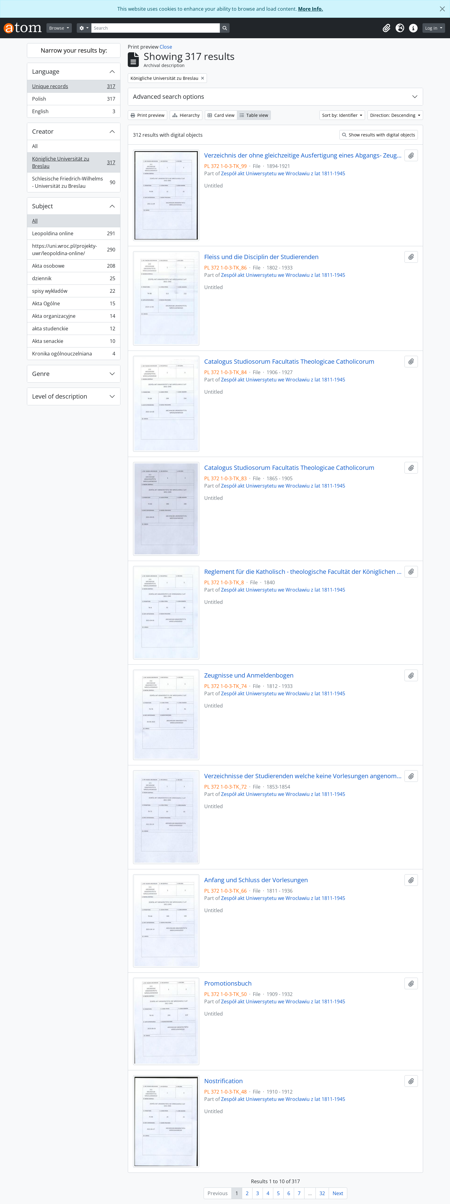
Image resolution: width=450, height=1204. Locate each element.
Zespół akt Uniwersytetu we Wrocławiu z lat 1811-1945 (283, 173)
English (73, 112)
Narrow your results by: (74, 50)
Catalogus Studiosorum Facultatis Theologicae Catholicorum (289, 361)
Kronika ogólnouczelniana (73, 355)
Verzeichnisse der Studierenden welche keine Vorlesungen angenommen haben (303, 776)
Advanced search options (168, 96)
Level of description (59, 396)
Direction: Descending (393, 115)
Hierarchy (186, 115)
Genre (41, 374)
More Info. (310, 9)
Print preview (147, 115)
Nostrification (223, 1081)
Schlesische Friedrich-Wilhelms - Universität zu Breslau (73, 182)
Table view (254, 115)
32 (322, 1193)
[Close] (442, 8)
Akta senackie (73, 342)
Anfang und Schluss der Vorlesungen (256, 880)
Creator (42, 131)
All (35, 146)
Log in (432, 28)
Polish (73, 100)
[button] (386, 28)
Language (45, 71)
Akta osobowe (73, 267)
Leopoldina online (73, 235)
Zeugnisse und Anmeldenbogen (248, 675)
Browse (57, 28)
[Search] (155, 28)
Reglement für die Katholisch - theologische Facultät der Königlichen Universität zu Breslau (303, 571)
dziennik (73, 280)
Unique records (73, 88)
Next (338, 1193)
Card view (221, 115)
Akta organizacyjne (73, 317)
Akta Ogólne (73, 305)
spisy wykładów (73, 292)
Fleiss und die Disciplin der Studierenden (261, 257)
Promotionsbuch (228, 983)
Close (166, 46)
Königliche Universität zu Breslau (73, 162)
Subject (42, 206)
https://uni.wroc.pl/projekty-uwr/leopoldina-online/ (73, 250)
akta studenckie (73, 330)
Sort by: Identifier (340, 115)
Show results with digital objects (378, 135)
